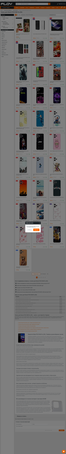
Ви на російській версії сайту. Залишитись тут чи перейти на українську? (33, 226)
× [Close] (39, 223)
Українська (36, 229)
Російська (30, 229)
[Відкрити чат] (63, 451)
